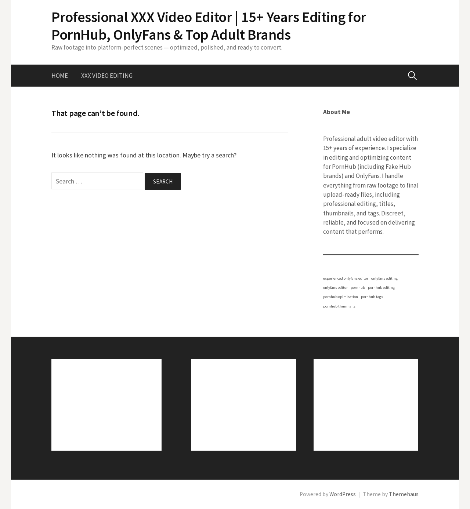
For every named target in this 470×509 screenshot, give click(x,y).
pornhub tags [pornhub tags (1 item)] (372, 296)
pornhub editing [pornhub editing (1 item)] (381, 287)
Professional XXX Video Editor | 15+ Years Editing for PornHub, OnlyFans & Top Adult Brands (208, 26)
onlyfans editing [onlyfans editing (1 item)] (384, 278)
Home (59, 76)
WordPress (342, 494)
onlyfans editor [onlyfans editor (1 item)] (335, 287)
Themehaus (404, 494)
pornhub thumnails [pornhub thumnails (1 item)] (339, 306)
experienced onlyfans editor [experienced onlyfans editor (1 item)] (345, 278)
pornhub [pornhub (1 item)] (358, 287)
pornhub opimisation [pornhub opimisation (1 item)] (340, 296)
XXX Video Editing (107, 76)
